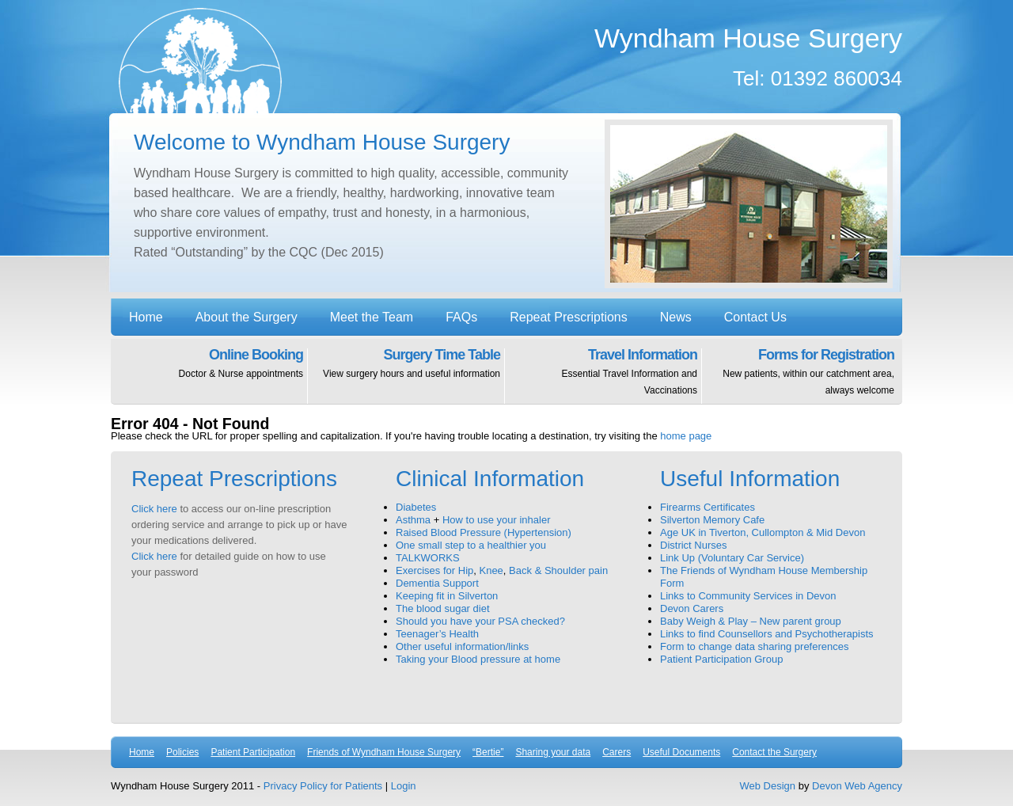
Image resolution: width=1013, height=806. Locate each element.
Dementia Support (437, 583)
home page (685, 436)
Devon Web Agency (857, 786)
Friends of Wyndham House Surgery (384, 752)
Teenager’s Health (437, 634)
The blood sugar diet (443, 608)
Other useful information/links (462, 646)
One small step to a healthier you (471, 545)
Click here (154, 509)
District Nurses (693, 545)
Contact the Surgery (774, 752)
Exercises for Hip (434, 570)
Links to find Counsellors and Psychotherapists (767, 634)
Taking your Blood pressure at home (478, 659)
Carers (616, 752)
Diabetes (416, 507)
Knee (491, 570)
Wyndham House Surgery (200, 61)
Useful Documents (681, 752)
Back (520, 570)
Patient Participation (253, 752)
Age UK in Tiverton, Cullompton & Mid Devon (762, 532)
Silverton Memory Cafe (712, 520)
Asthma (413, 520)
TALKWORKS (428, 558)
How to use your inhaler (496, 520)
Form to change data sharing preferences (754, 646)
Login (403, 786)
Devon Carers (691, 608)
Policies (182, 752)
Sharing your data (552, 752)
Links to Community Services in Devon (748, 596)
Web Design (768, 786)
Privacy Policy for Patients (323, 786)
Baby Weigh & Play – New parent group (750, 621)
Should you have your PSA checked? (480, 621)
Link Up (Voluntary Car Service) (732, 558)
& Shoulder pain (572, 570)
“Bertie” (487, 752)
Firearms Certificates (707, 507)
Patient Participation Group (721, 659)
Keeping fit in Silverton (447, 596)
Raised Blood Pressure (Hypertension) (483, 532)
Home (141, 752)
